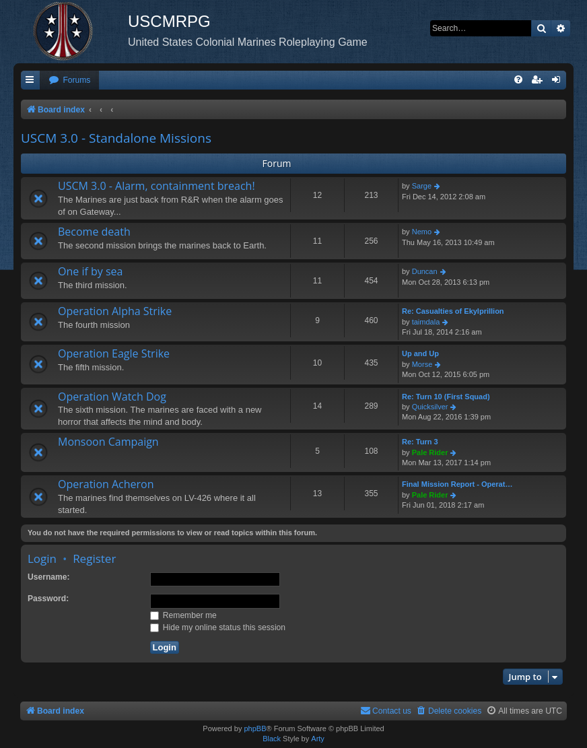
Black (272, 739)
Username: (49, 577)
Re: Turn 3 (420, 442)
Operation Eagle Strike (114, 353)
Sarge (421, 186)
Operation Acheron (106, 484)
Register (94, 558)
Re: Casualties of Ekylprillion (453, 311)
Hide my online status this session (218, 627)
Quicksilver (430, 407)
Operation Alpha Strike (115, 311)
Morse (422, 364)
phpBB (255, 728)
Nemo (421, 232)
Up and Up (420, 353)
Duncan (425, 271)
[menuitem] (69, 80)
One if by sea (90, 271)
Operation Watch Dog (112, 396)
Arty (317, 739)
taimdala (426, 322)
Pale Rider (430, 452)
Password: (48, 598)
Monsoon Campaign (108, 441)
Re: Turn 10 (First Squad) (446, 397)
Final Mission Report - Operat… (457, 484)
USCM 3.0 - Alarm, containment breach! (156, 185)
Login (42, 558)
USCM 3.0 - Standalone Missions (116, 138)
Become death (94, 231)
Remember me (183, 615)
